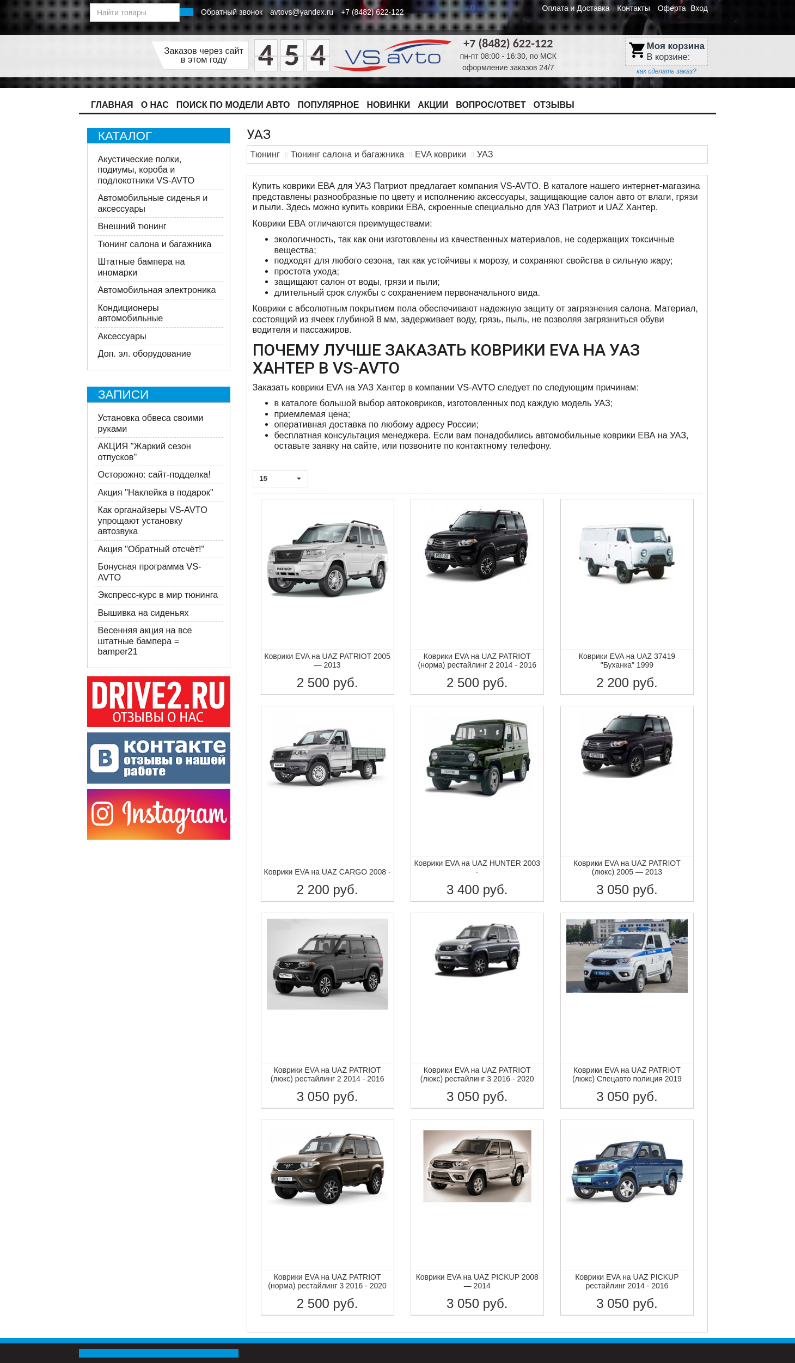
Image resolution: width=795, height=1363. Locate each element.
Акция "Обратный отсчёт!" (151, 549)
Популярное (328, 104)
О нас (155, 104)
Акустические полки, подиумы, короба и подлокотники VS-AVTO (146, 169)
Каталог (125, 136)
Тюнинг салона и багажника (155, 244)
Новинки (388, 104)
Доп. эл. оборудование (144, 353)
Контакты (633, 8)
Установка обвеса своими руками (151, 423)
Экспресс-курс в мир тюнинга (158, 595)
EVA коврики (440, 154)
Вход (699, 8)
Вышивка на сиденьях (143, 613)
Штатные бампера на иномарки (141, 266)
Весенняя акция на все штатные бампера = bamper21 (145, 640)
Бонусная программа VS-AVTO (149, 571)
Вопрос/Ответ (490, 104)
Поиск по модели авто (233, 104)
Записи (123, 394)
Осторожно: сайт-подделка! (154, 474)
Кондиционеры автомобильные (130, 313)
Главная (112, 104)
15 (280, 478)
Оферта (672, 8)
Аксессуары (122, 336)
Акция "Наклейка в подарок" (155, 492)
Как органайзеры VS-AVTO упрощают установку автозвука (152, 520)
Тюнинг (265, 154)
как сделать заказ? (666, 71)
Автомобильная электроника (157, 290)
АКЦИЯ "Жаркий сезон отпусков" (144, 451)
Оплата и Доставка (576, 8)
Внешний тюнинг (132, 226)
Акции (433, 104)
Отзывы (554, 104)
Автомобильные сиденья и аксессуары (153, 203)
